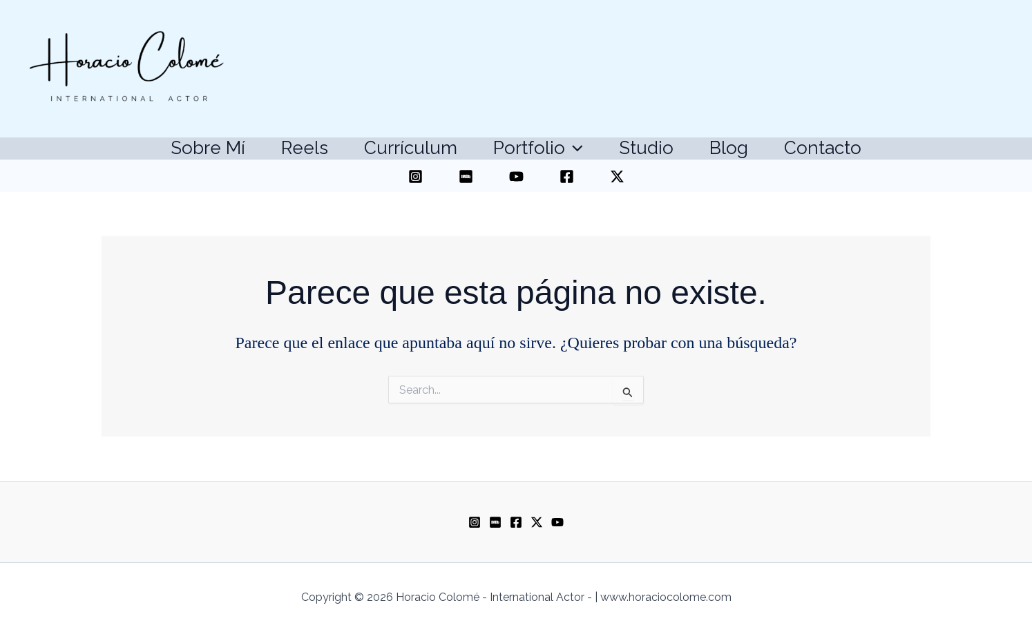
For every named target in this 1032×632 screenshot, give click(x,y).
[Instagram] (415, 176)
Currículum (410, 147)
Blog (728, 147)
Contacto (822, 147)
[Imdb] (495, 522)
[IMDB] (466, 176)
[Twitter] (617, 176)
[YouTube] (516, 176)
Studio (646, 147)
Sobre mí (208, 147)
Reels (304, 147)
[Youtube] (557, 522)
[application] (574, 147)
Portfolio (538, 147)
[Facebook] (567, 176)
